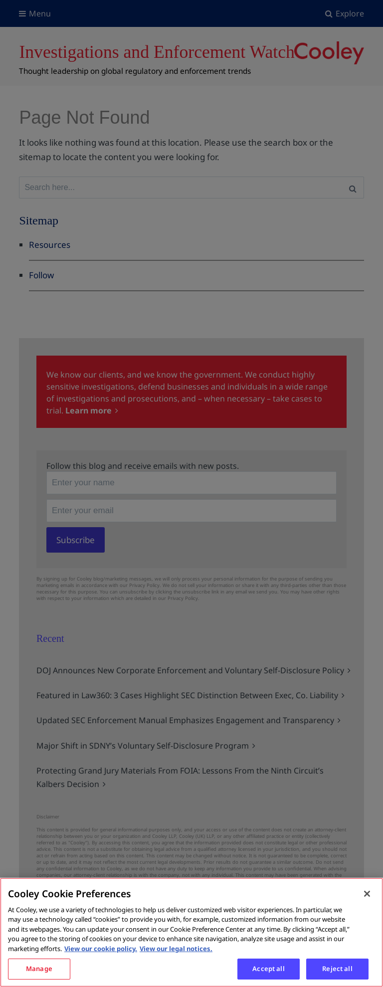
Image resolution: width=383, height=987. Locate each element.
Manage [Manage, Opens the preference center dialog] (39, 968)
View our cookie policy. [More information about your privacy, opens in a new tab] (100, 948)
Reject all (337, 968)
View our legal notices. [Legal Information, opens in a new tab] (176, 948)
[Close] (367, 894)
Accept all (268, 968)
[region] (191, 932)
